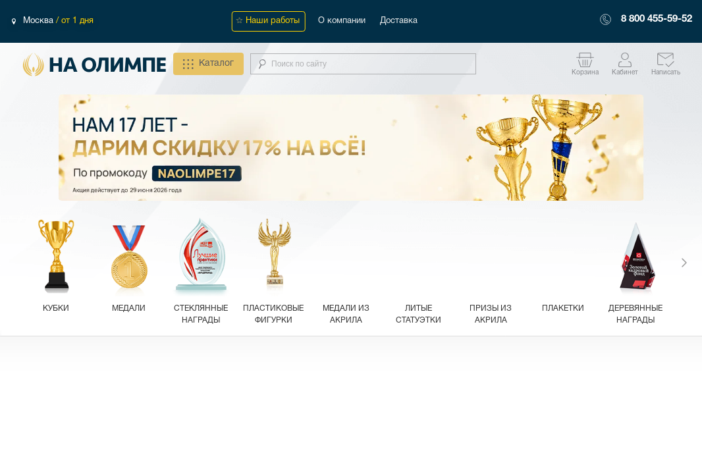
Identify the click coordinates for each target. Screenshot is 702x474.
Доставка (399, 21)
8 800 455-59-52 (656, 19)
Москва (39, 21)
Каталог (208, 64)
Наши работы (273, 21)
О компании (341, 21)
